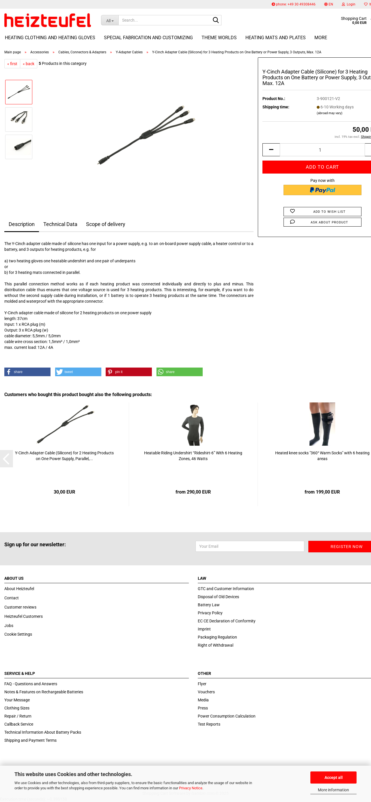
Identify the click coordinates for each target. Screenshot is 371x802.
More (320, 37)
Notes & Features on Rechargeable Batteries (43, 692)
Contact (11, 598)
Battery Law (209, 605)
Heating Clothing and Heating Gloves (50, 37)
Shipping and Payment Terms (30, 740)
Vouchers (206, 692)
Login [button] (348, 4)
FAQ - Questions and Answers (30, 683)
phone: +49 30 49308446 (294, 4)
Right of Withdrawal (215, 645)
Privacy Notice (190, 788)
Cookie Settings (18, 634)
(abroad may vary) (329, 113)
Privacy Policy (210, 613)
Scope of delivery (105, 224)
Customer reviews (20, 607)
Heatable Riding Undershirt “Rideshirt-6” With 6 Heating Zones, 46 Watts (193, 456)
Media (203, 700)
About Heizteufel (19, 588)
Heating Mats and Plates (275, 37)
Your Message (17, 700)
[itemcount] (322, 149)
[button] (329, 4)
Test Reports (209, 724)
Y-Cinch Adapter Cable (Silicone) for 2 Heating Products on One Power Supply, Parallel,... (64, 456)
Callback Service (18, 724)
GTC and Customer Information (226, 588)
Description (22, 224)
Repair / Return (17, 716)
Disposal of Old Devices (218, 596)
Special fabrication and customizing (148, 37)
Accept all (334, 777)
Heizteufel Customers (23, 616)
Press (203, 708)
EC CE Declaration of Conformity (227, 621)
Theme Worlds (219, 37)
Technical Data (60, 224)
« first (12, 63)
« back (28, 63)
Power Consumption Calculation (227, 716)
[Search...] (109, 20)
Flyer (202, 683)
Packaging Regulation (217, 637)
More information (333, 790)
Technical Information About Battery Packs (42, 732)
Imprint (204, 629)
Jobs (8, 625)
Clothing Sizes (16, 708)
